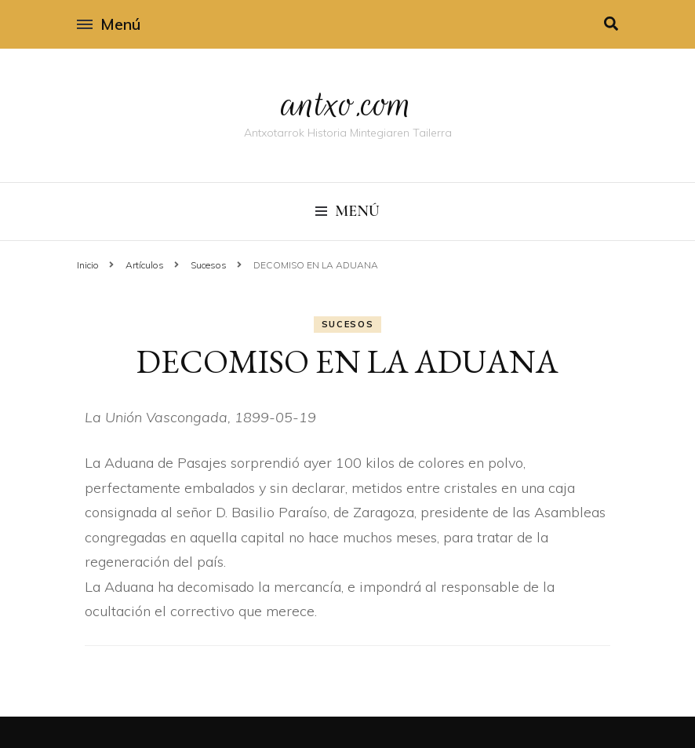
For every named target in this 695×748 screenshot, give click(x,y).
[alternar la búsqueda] (611, 23)
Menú (108, 24)
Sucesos (348, 324)
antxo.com (347, 103)
